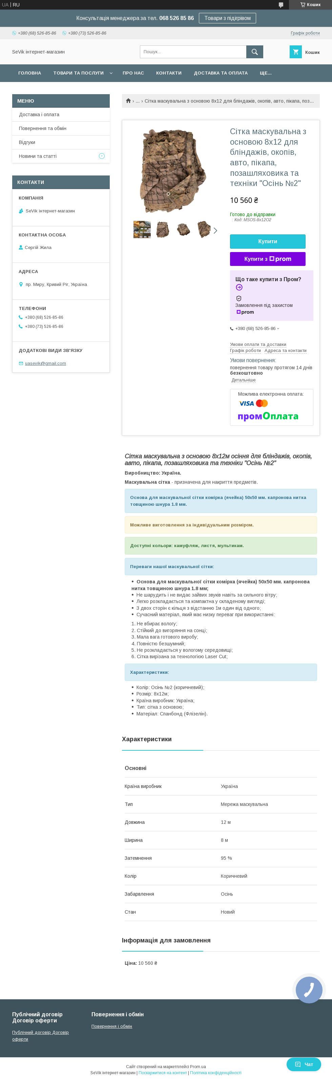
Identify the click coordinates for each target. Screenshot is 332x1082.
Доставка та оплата (221, 73)
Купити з (267, 259)
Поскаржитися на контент (163, 1072)
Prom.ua (198, 1066)
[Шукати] (254, 51)
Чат (304, 1064)
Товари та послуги (78, 73)
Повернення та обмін (42, 128)
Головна (29, 73)
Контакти (169, 73)
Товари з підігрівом (227, 18)
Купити (267, 241)
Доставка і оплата (39, 114)
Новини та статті (38, 156)
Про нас (133, 73)
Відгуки (27, 142)
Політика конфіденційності (216, 1072)
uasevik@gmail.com (45, 363)
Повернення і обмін (111, 1026)
